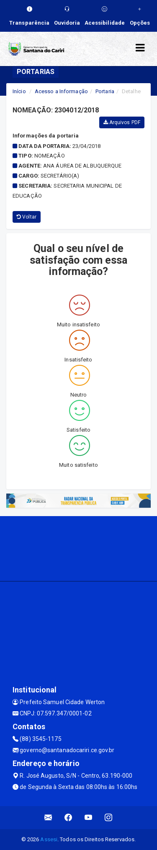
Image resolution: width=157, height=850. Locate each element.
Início (19, 91)
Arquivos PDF (121, 122)
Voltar (26, 217)
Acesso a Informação (61, 91)
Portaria (104, 91)
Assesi (48, 839)
